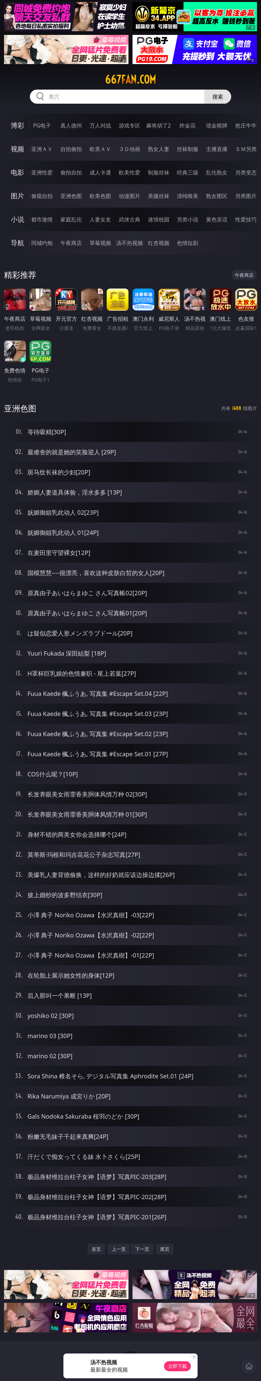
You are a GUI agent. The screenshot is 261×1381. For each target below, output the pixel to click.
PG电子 (42, 125)
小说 (17, 219)
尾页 (164, 1249)
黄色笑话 (216, 219)
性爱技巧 (246, 219)
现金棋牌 (216, 125)
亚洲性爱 (42, 172)
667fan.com (130, 79)
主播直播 (216, 149)
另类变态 (246, 172)
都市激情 (42, 219)
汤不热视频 (129, 243)
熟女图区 (216, 196)
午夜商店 (71, 243)
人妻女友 (100, 219)
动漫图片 (129, 196)
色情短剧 (187, 243)
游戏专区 (129, 125)
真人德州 (71, 125)
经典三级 (187, 172)
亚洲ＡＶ (42, 149)
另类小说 (187, 219)
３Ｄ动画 (129, 149)
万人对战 (100, 125)
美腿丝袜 (158, 196)
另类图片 (246, 196)
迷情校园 (158, 219)
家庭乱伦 (71, 219)
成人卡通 (100, 172)
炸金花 (187, 125)
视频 (17, 148)
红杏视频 (158, 243)
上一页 (119, 1249)
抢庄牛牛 (246, 125)
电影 (17, 172)
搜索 (217, 96)
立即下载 (177, 1366)
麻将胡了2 (158, 125)
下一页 (142, 1249)
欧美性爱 (129, 172)
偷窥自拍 (42, 196)
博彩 (17, 125)
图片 (17, 195)
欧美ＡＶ (100, 149)
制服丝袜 (158, 172)
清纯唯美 (187, 196)
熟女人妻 (158, 149)
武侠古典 (129, 219)
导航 (17, 242)
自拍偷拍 (71, 149)
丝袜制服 (187, 149)
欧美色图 (100, 196)
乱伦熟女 (216, 172)
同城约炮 (42, 243)
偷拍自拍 (71, 172)
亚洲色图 (71, 196)
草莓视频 (100, 243)
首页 (96, 1249)
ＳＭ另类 (246, 149)
